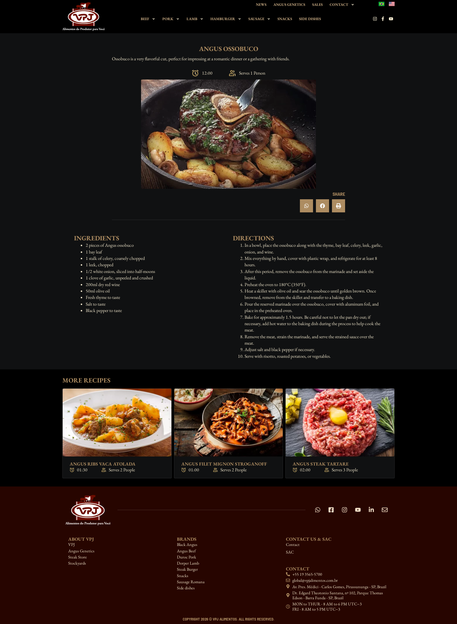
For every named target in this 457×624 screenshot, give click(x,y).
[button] (306, 205)
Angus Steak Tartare (321, 464)
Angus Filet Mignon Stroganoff (224, 464)
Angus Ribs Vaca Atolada (103, 464)
